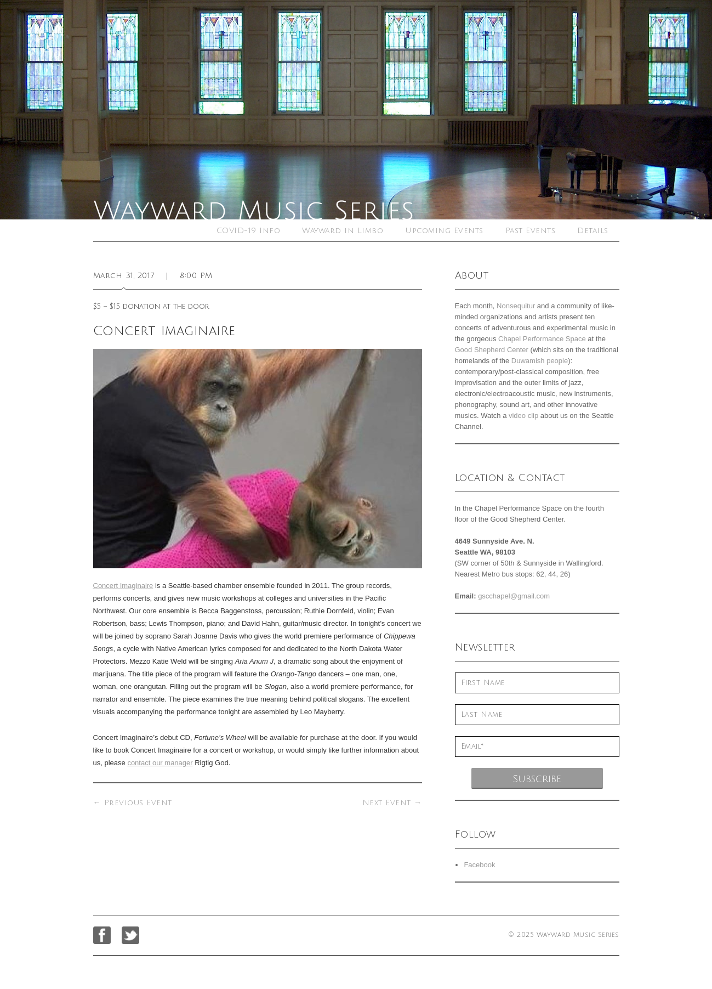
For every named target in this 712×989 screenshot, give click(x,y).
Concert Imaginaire (123, 585)
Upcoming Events (444, 231)
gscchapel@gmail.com (514, 596)
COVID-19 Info (249, 231)
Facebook (479, 865)
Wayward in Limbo (342, 231)
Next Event (392, 803)
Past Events (530, 231)
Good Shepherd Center (491, 350)
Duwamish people (539, 361)
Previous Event (132, 803)
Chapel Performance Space (542, 339)
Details (592, 231)
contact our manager (159, 763)
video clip (523, 415)
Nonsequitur (516, 306)
